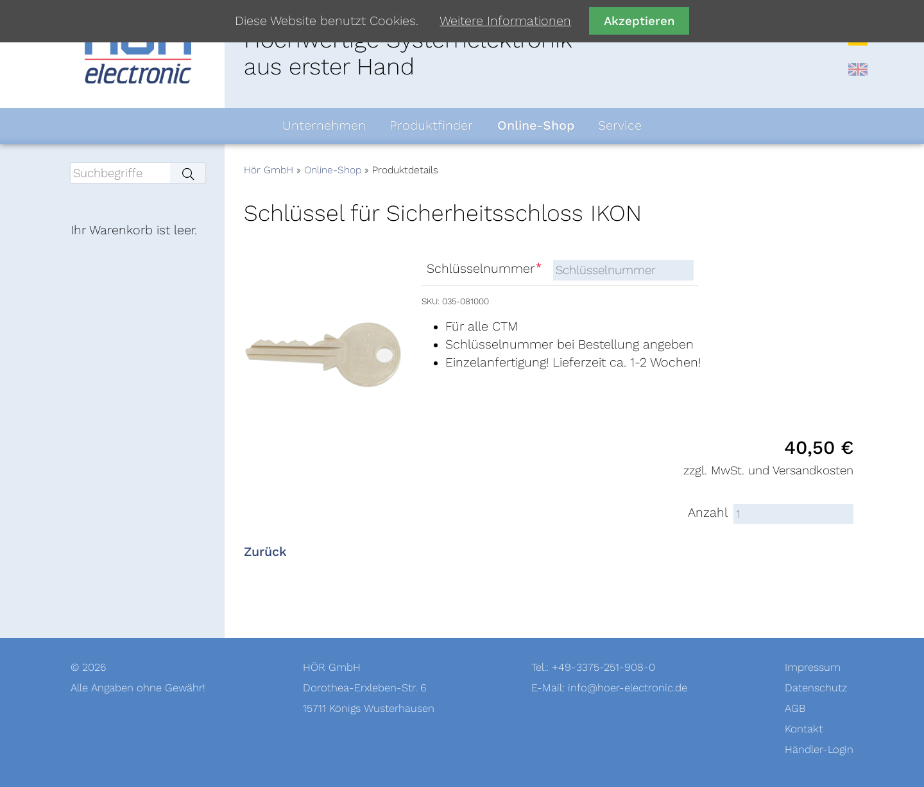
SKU (430, 301)
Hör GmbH (268, 170)
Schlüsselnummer (485, 269)
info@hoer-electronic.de (627, 688)
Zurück (265, 552)
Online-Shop (332, 170)
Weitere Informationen (505, 21)
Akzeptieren (639, 21)
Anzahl (708, 513)
